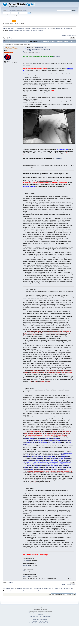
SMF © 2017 (39, 616)
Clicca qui (26, 560)
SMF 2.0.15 (32, 616)
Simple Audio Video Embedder (40, 617)
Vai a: (49, 594)
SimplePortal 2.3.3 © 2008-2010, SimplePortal (39, 623)
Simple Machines (46, 616)
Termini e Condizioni (47, 612)
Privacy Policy (31, 612)
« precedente (65, 35)
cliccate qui (56, 56)
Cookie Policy (39, 612)
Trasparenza (40, 614)
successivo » (72, 35)
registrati (24, 10)
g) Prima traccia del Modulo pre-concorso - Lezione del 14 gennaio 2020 (36, 49)
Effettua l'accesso (13, 10)
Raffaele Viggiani (12, 48)
